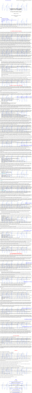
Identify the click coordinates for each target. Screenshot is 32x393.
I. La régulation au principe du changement (4, 18)
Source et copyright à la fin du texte (8, 0)
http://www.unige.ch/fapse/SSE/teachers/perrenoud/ (16, 390)
